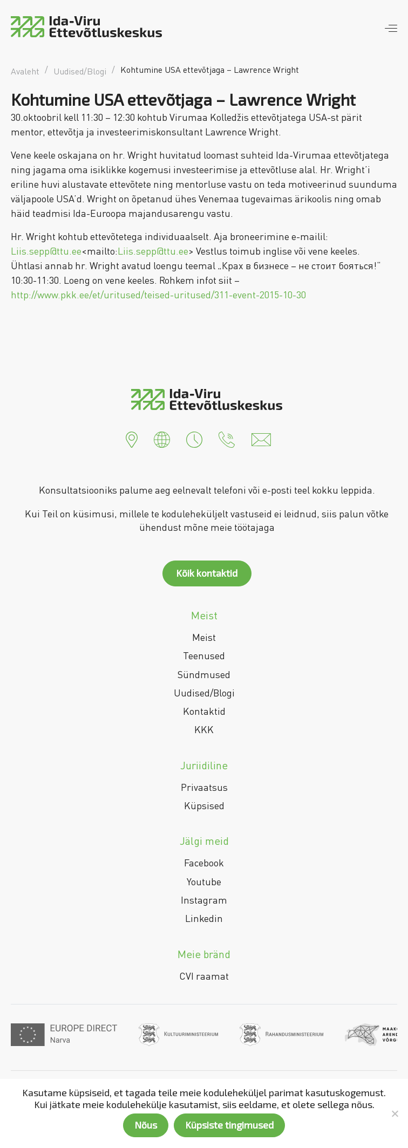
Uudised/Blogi (204, 693)
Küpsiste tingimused (229, 1125)
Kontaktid (204, 711)
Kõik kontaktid (206, 573)
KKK (204, 729)
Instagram (204, 900)
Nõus (145, 1125)
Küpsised (204, 805)
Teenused (204, 655)
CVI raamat (204, 976)
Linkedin (204, 918)
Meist (204, 637)
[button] (132, 439)
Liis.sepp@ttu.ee (46, 251)
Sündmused (204, 674)
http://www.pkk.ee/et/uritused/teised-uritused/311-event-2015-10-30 (158, 294)
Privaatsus (204, 787)
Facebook (204, 863)
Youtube (204, 881)
